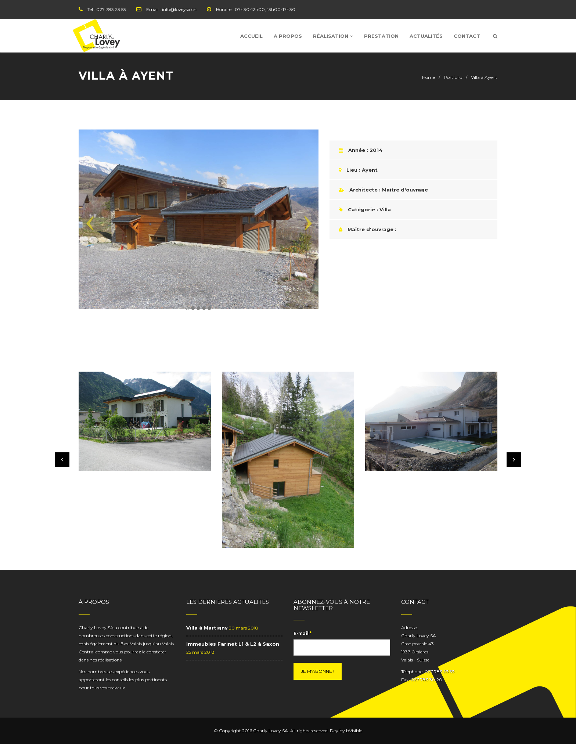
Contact (467, 36)
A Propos (288, 36)
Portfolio (453, 77)
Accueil (251, 36)
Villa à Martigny (207, 628)
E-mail (303, 633)
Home (428, 77)
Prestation (381, 36)
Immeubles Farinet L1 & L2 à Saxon (232, 644)
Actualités (426, 36)
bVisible (354, 730)
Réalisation (333, 36)
